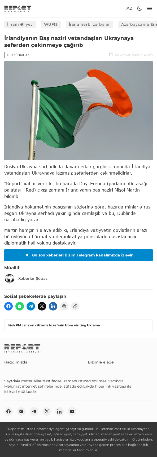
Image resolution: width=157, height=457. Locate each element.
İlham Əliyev (20, 24)
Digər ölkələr (17, 55)
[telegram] (31, 306)
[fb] (8, 306)
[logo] (17, 8)
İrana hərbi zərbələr (89, 24)
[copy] (75, 306)
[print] (64, 306)
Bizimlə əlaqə (101, 362)
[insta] (21, 411)
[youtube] (72, 411)
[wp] (19, 306)
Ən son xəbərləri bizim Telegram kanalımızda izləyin (78, 255)
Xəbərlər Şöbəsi (26, 278)
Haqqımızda (15, 362)
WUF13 (51, 24)
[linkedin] (53, 306)
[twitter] (42, 306)
